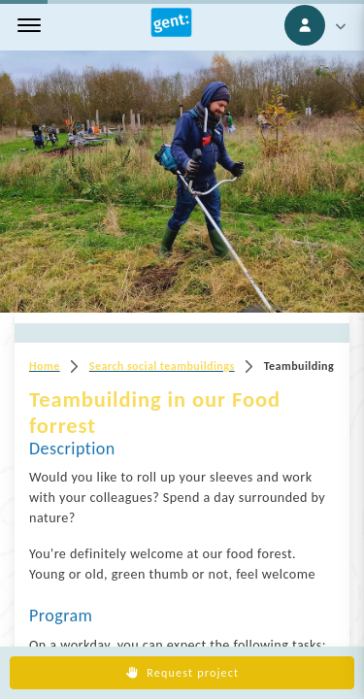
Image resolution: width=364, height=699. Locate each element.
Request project (182, 673)
